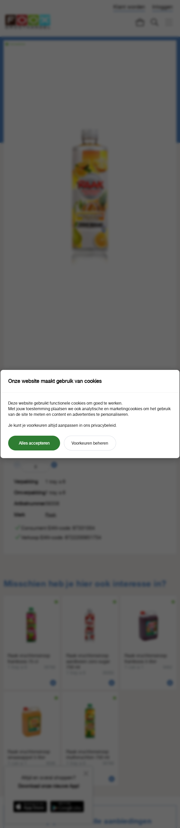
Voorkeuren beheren (90, 443)
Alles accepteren (34, 443)
